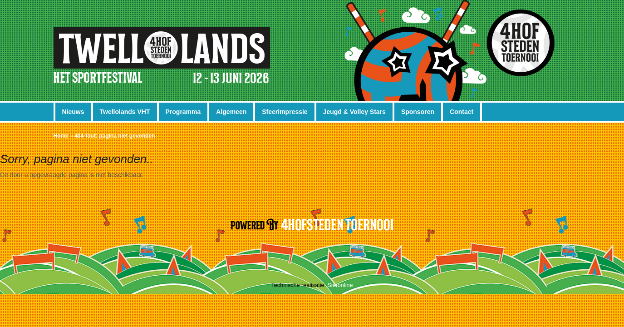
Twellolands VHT (125, 111)
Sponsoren (417, 111)
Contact (461, 111)
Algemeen (231, 111)
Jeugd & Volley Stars (354, 111)
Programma (183, 111)
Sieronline (340, 285)
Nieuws (73, 111)
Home (61, 136)
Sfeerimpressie (284, 111)
